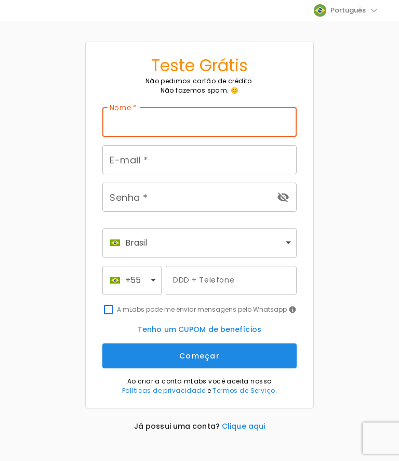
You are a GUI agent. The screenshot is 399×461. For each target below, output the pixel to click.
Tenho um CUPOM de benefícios (199, 329)
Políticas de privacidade (163, 390)
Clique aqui (243, 426)
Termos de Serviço (243, 390)
